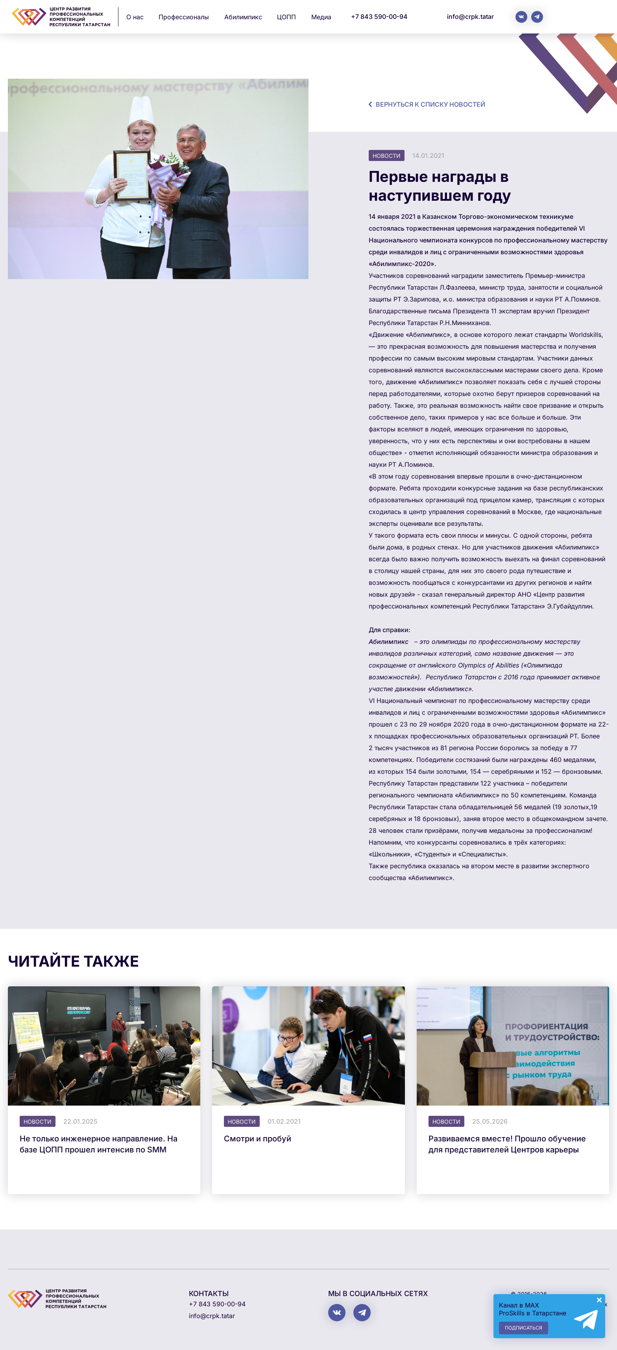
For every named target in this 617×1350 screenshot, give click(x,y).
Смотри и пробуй (257, 1138)
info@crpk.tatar (470, 16)
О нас (135, 17)
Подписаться (523, 1328)
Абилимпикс (243, 17)
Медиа (321, 17)
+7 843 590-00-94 (379, 16)
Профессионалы (184, 17)
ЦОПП (286, 17)
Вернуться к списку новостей (430, 104)
